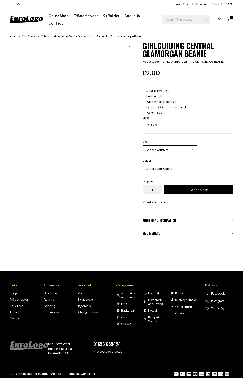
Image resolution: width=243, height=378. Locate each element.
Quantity (148, 181)
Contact (217, 3)
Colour (147, 160)
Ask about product (158, 202)
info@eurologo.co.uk (107, 351)
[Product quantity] (152, 189)
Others (45, 36)
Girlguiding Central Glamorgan (73, 36)
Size (145, 141)
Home (13, 36)
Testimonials (200, 3)
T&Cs (229, 3)
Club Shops (29, 36)
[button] (129, 45)
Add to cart (200, 190)
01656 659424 (107, 343)
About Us (182, 3)
